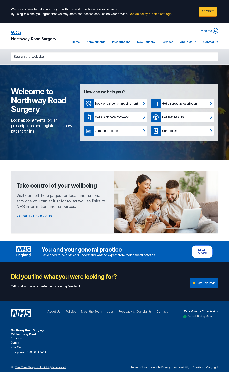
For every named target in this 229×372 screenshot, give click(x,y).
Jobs (110, 311)
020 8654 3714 (37, 352)
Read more (202, 251)
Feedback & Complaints (135, 311)
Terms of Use (139, 367)
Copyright (212, 367)
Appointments (96, 42)
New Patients (146, 42)
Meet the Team (91, 311)
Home (76, 42)
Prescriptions (121, 42)
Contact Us (210, 42)
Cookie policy (138, 14)
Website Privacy (161, 367)
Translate (208, 31)
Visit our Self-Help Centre (34, 215)
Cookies (198, 367)
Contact (162, 311)
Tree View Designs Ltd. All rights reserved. (40, 367)
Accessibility (181, 367)
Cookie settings (160, 14)
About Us (188, 42)
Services (167, 42)
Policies (70, 311)
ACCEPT (207, 11)
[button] (115, 103)
